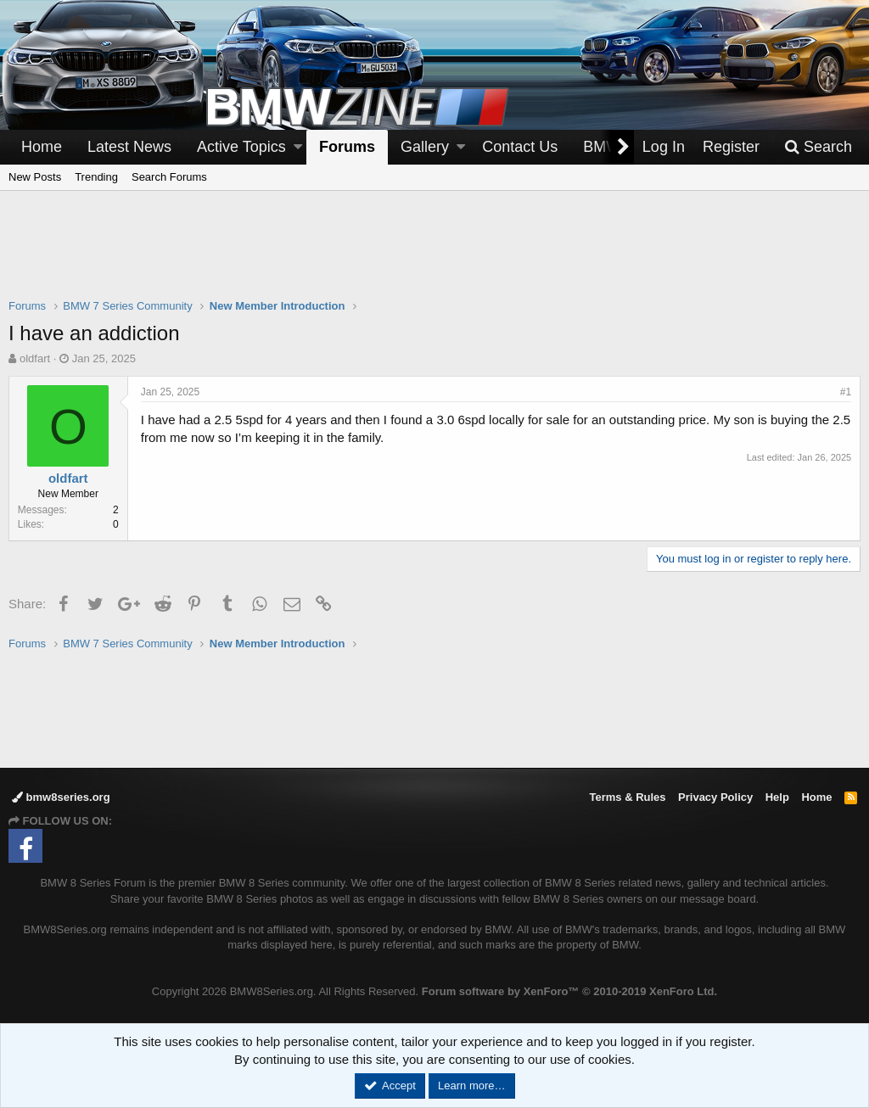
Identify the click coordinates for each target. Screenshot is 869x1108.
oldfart (35, 358)
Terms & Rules (627, 797)
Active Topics (241, 146)
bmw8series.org (61, 797)
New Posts (34, 177)
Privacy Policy (715, 797)
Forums (347, 146)
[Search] (818, 147)
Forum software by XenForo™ (569, 991)
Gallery (425, 146)
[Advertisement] (434, 255)
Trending (96, 177)
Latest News (129, 146)
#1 (845, 392)
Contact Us (520, 146)
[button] (297, 147)
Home (41, 146)
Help (777, 797)
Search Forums (169, 177)
